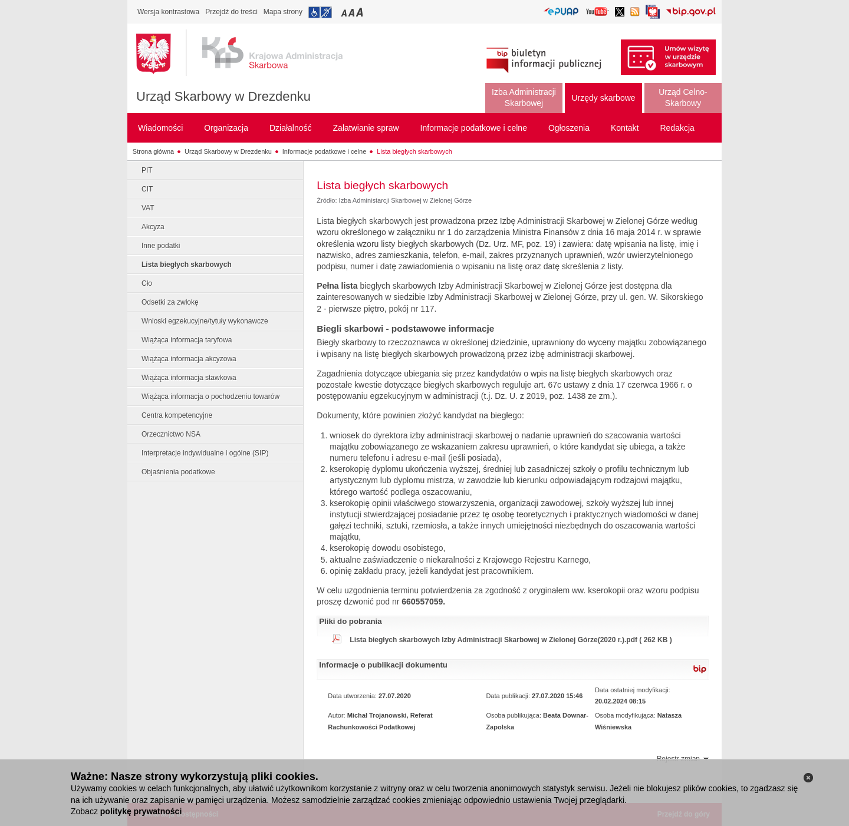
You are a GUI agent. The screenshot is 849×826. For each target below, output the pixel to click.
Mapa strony (283, 12)
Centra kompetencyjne (177, 415)
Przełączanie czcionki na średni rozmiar (352, 12)
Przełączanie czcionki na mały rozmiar (345, 12)
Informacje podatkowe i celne (324, 151)
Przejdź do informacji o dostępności (320, 12)
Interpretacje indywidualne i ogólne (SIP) (205, 453)
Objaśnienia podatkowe (178, 472)
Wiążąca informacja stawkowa (189, 378)
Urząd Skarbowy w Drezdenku (223, 96)
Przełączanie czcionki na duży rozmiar (360, 12)
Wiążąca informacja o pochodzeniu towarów (210, 396)
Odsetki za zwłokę (170, 302)
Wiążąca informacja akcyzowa (189, 359)
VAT (148, 208)
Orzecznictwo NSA (171, 434)
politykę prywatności (141, 811)
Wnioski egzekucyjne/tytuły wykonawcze (205, 321)
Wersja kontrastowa (168, 12)
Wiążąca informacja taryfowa (187, 340)
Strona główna (153, 151)
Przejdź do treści (231, 12)
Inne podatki (161, 246)
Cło (147, 283)
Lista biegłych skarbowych (414, 151)
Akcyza (153, 227)
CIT (147, 189)
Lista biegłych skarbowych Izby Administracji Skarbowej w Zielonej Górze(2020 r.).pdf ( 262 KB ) (511, 640)
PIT (147, 170)
